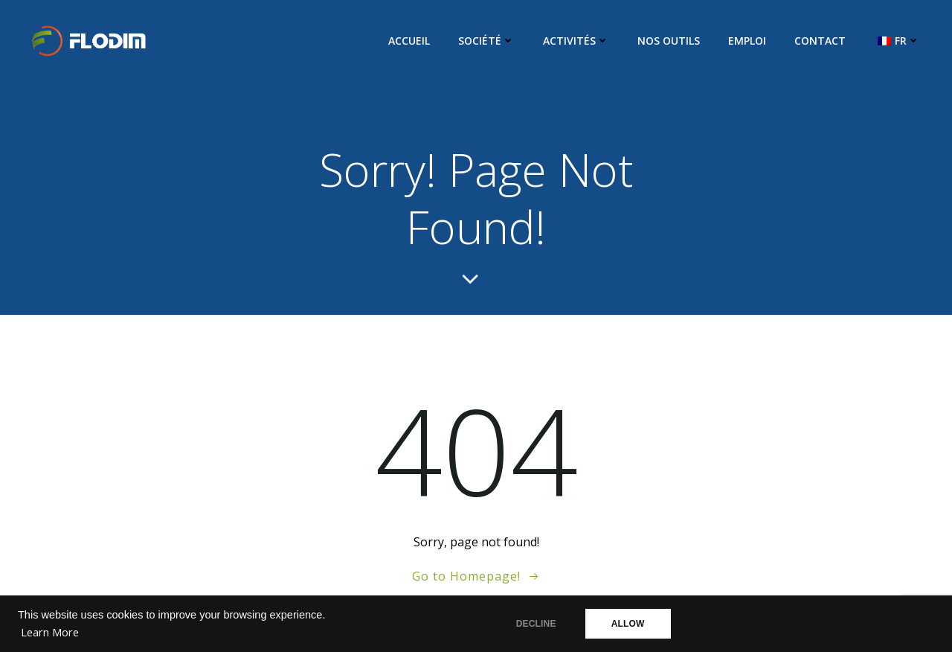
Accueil (409, 40)
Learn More (50, 632)
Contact (820, 40)
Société (486, 40)
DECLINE (536, 624)
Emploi (747, 40)
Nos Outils (668, 40)
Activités (576, 40)
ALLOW (628, 624)
